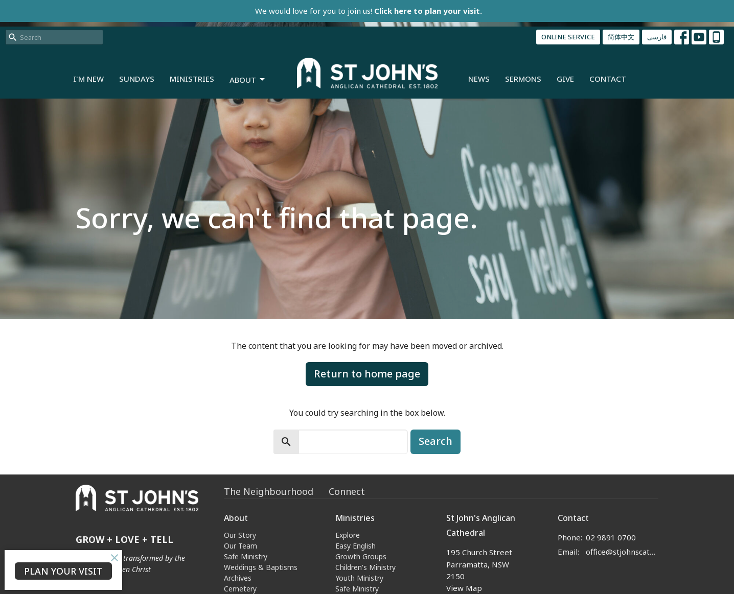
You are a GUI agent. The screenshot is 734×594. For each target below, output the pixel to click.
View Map (464, 588)
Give (565, 79)
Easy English (355, 546)
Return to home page (367, 374)
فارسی (657, 36)
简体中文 (621, 36)
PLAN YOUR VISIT (63, 571)
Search (435, 441)
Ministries (192, 79)
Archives (237, 578)
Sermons (523, 79)
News (479, 79)
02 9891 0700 (611, 537)
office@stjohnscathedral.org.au (622, 552)
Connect (347, 491)
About (248, 80)
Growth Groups (360, 556)
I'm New (88, 79)
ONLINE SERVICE (568, 36)
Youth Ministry (359, 578)
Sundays (136, 79)
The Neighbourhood (268, 491)
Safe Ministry (245, 556)
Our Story (240, 535)
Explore (347, 535)
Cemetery (240, 588)
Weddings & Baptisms (260, 567)
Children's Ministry (365, 567)
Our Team (240, 546)
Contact (607, 79)
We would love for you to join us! (368, 11)
